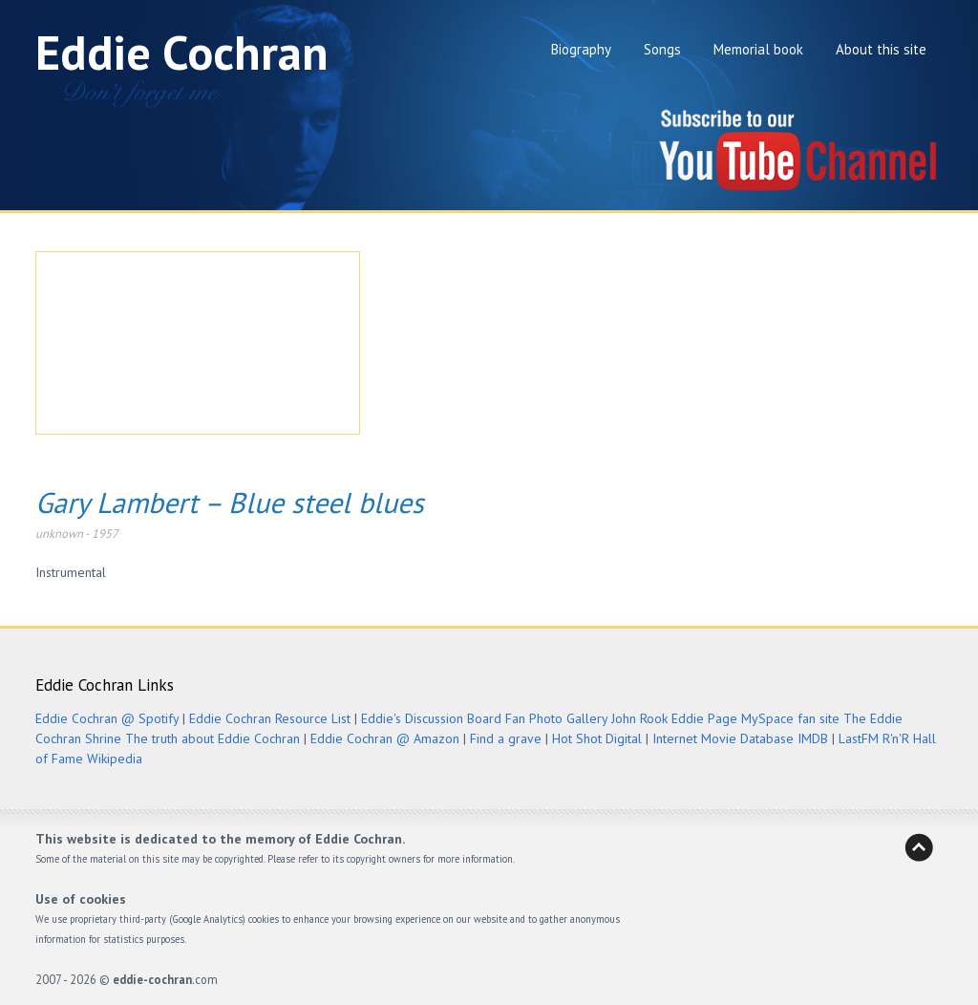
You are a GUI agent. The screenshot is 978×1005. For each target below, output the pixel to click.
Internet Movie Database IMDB (740, 738)
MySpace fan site (790, 718)
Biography (581, 49)
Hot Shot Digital (597, 738)
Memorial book (758, 49)
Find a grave (506, 738)
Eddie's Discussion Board (431, 718)
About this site (881, 49)
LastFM (859, 738)
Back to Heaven (918, 847)
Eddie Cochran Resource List (270, 718)
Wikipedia (114, 758)
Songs (662, 49)
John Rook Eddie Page (674, 718)
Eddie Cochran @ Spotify (107, 718)
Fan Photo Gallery (556, 718)
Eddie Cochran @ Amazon (384, 738)
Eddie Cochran (182, 52)
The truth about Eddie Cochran (212, 738)
